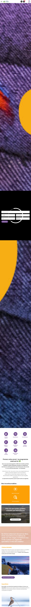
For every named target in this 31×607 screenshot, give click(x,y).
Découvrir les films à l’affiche (8, 577)
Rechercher (4, 221)
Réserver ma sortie (15, 519)
